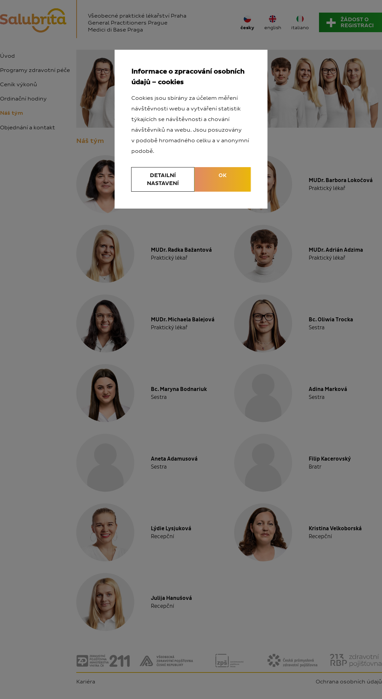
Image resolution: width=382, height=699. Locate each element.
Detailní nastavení (163, 179)
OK (222, 175)
